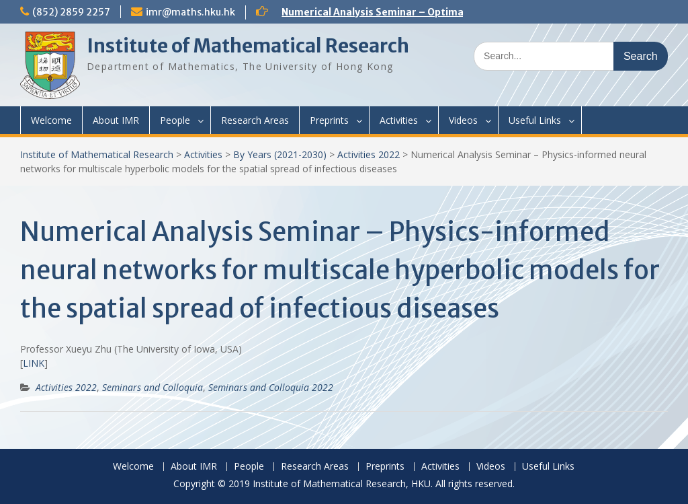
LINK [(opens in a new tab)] (33, 363)
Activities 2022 (368, 154)
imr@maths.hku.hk (190, 12)
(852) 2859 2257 (71, 12)
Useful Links (535, 120)
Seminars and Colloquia (152, 387)
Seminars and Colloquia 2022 (270, 387)
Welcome (51, 120)
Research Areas (255, 120)
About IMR (116, 120)
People (175, 120)
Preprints (329, 120)
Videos (463, 120)
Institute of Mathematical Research (248, 46)
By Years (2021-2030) (280, 154)
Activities (399, 120)
